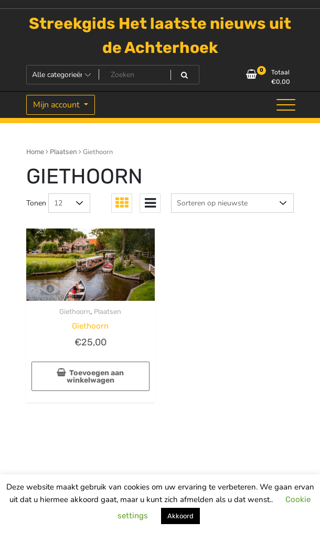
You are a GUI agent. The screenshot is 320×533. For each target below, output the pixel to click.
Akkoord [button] (180, 516)
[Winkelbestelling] (232, 203)
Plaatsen (63, 152)
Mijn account (57, 105)
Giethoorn (74, 312)
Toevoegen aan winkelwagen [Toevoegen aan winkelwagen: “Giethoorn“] (95, 376)
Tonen (36, 203)
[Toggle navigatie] (286, 105)
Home (35, 152)
